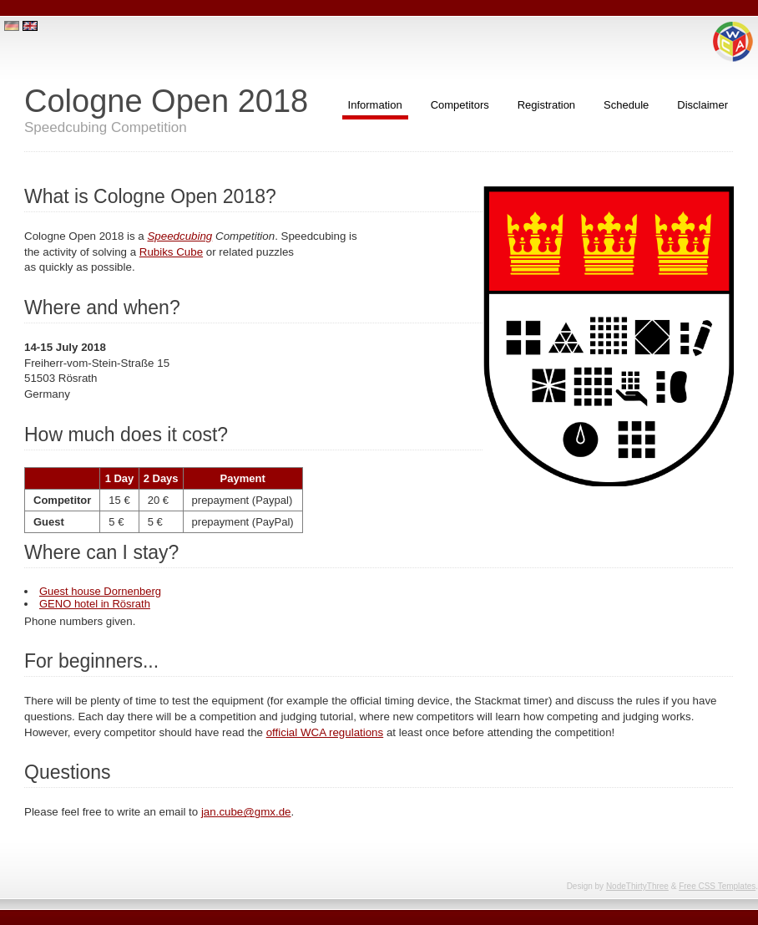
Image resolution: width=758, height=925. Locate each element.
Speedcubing (179, 236)
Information (375, 105)
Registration (546, 105)
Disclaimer (702, 105)
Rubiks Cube (171, 252)
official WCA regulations (325, 732)
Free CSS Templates (717, 886)
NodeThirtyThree (637, 886)
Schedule (626, 105)
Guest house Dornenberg (100, 591)
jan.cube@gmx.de (246, 812)
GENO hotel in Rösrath (94, 603)
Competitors (460, 105)
